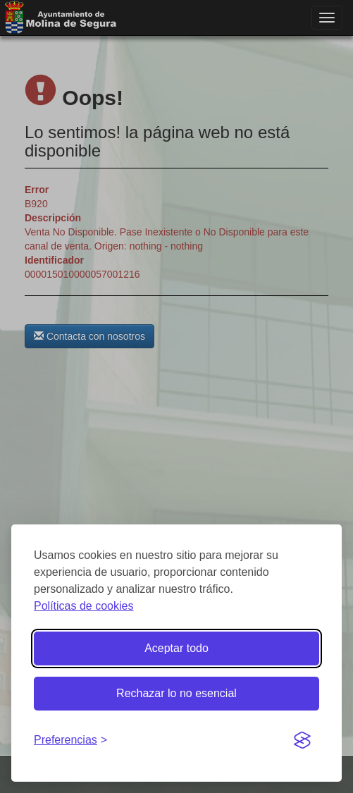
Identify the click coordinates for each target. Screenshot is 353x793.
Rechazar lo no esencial (176, 693)
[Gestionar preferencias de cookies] (70, 740)
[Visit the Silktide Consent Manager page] (302, 741)
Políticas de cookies (83, 606)
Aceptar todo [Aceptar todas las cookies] (176, 648)
